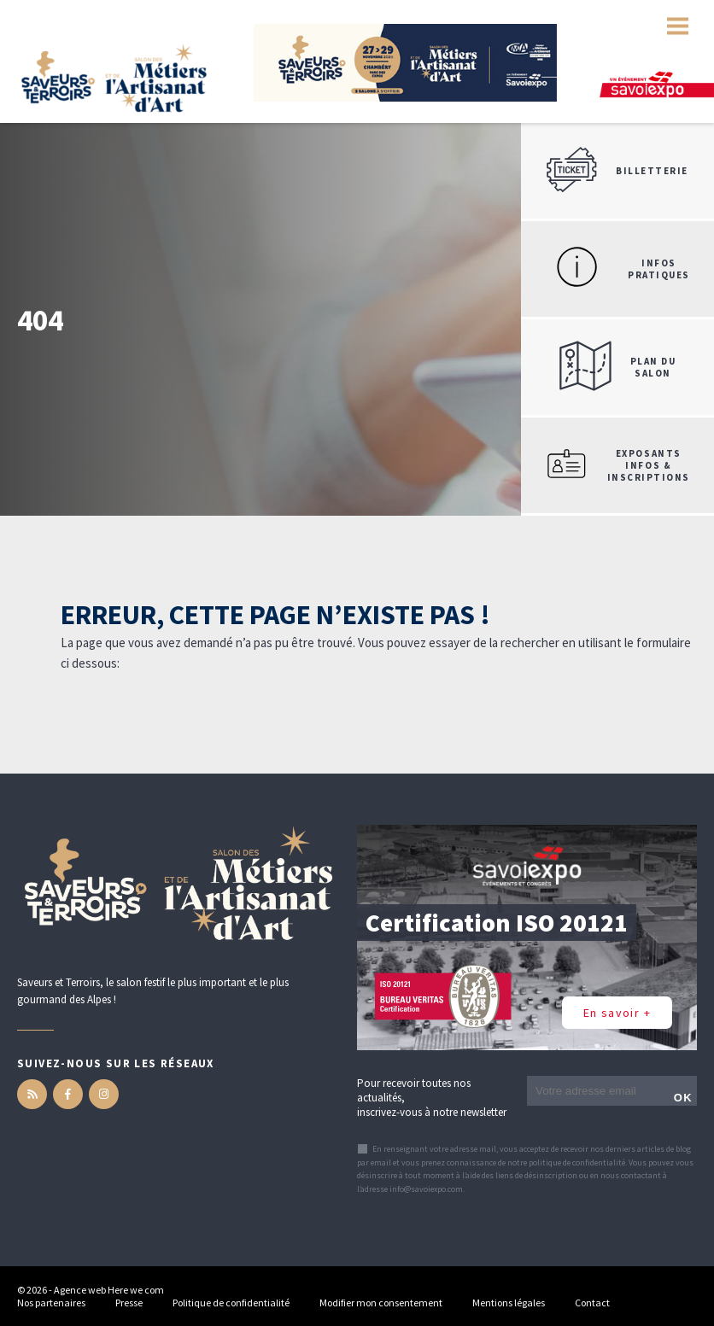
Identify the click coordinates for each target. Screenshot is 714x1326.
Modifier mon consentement (380, 1302)
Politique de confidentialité (231, 1302)
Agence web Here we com (109, 1289)
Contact (592, 1302)
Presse (129, 1302)
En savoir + (617, 1012)
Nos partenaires (51, 1302)
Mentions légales (508, 1302)
